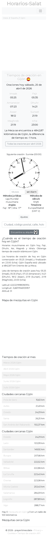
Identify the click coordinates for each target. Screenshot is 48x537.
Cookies (11, 533)
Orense (7, 480)
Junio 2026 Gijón (11, 381)
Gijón (22, 18)
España (14, 18)
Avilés (6, 406)
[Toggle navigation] (40, 10)
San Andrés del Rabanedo (16, 425)
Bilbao (6, 468)
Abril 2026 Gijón (11, 369)
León (6, 443)
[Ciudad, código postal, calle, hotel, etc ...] (24, 225)
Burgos (7, 455)
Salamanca (9, 493)
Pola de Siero (10, 400)
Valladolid (8, 462)
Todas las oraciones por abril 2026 (24, 144)
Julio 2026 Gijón (11, 387)
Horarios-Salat (24, 4)
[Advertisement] (24, 45)
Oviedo (7, 412)
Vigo (5, 505)
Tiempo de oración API (28, 533)
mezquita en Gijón (17, 512)
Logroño (7, 499)
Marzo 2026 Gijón (12, 363)
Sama (6, 418)
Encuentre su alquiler (24, 232)
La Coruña (8, 474)
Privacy (37, 530)
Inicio (5, 18)
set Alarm (31, 192)
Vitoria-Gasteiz (10, 487)
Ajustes (24, 217)
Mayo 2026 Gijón (11, 375)
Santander (8, 449)
